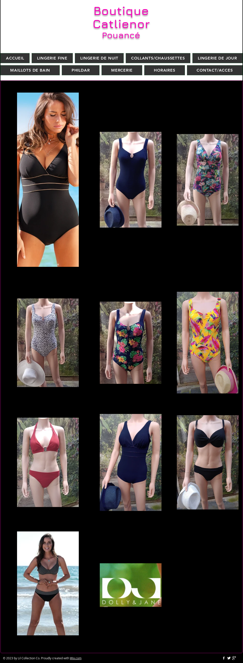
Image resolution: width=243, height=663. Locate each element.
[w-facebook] (224, 658)
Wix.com (75, 658)
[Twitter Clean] (229, 658)
